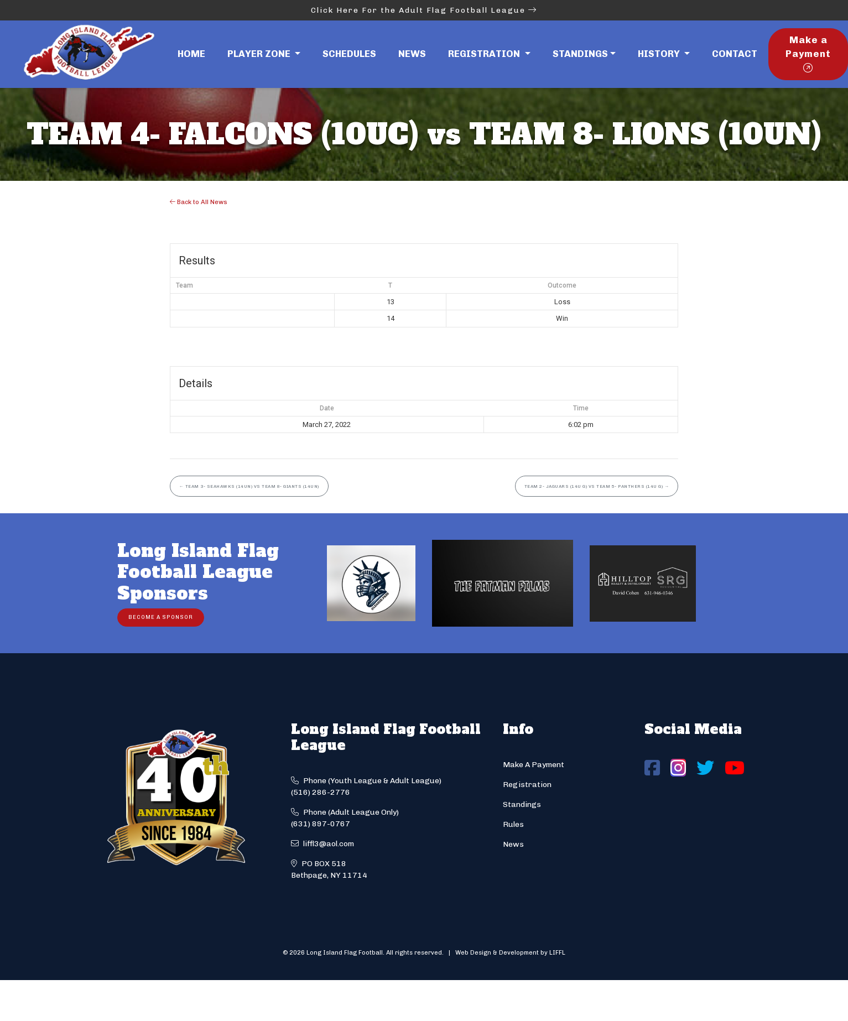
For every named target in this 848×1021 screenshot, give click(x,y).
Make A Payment (533, 764)
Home (191, 53)
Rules (513, 824)
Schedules (349, 53)
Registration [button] (485, 53)
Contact (734, 53)
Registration (527, 784)
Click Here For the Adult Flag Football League (424, 10)
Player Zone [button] (260, 53)
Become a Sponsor (160, 617)
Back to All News (198, 202)
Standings (580, 53)
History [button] (660, 53)
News (412, 53)
